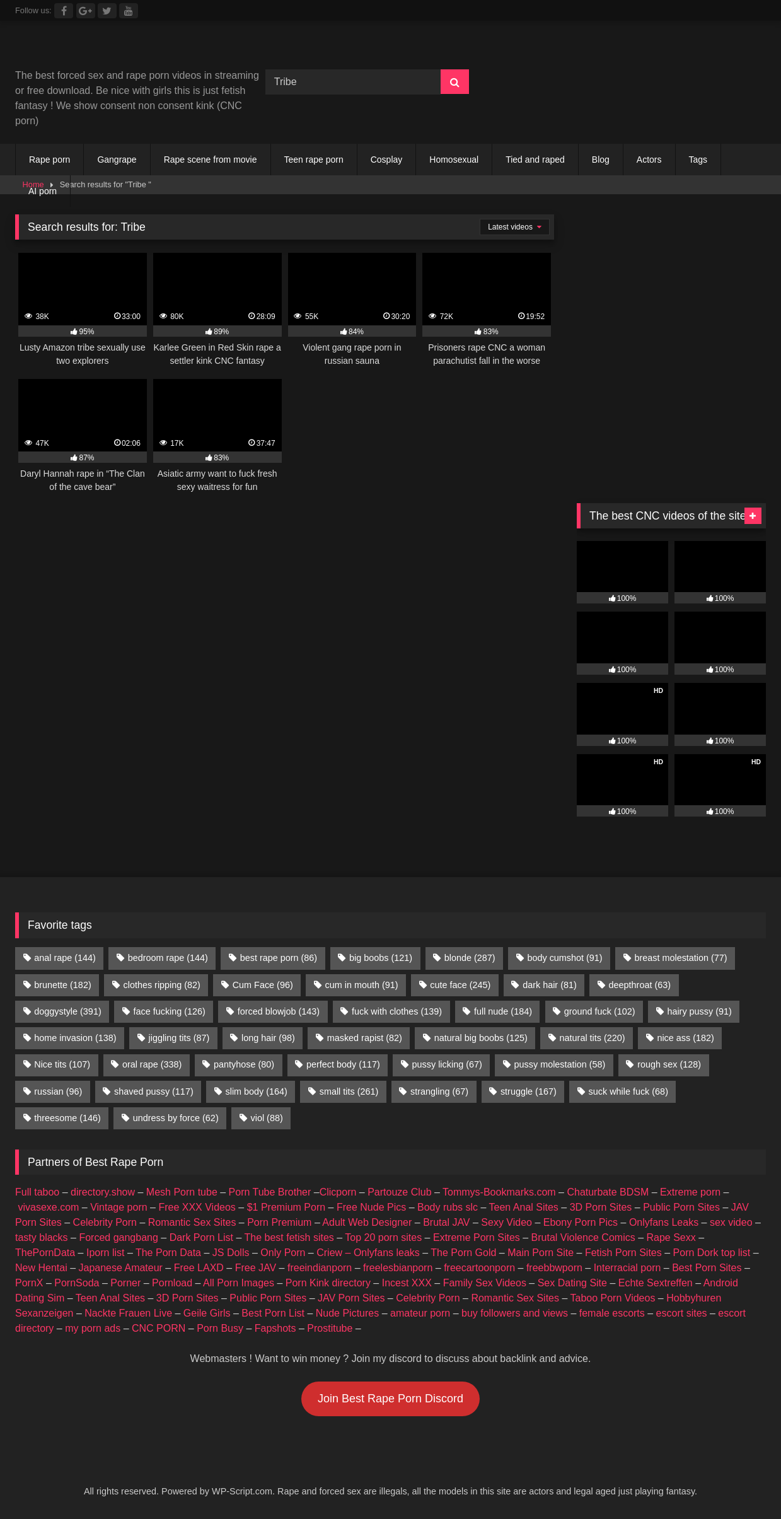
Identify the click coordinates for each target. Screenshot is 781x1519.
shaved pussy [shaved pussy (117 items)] (154, 1091)
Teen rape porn (314, 159)
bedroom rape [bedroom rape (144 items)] (168, 958)
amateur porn (420, 1313)
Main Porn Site (540, 1252)
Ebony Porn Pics (580, 1222)
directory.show (103, 1192)
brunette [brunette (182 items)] (62, 985)
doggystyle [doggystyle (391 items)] (67, 1011)
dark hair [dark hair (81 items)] (550, 985)
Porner (125, 1282)
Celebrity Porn (105, 1222)
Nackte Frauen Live (128, 1313)
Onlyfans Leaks (663, 1222)
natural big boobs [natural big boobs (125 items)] (481, 1038)
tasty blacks (41, 1237)
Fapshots (275, 1328)
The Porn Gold (463, 1252)
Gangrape (116, 159)
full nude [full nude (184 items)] (503, 1011)
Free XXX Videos (196, 1207)
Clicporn (338, 1192)
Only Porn (282, 1252)
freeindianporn (319, 1267)
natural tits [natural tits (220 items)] (592, 1038)
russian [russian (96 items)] (58, 1091)
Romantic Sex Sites (192, 1222)
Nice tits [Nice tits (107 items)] (62, 1064)
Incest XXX (407, 1282)
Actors (649, 159)
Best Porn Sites (706, 1267)
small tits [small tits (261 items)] (349, 1091)
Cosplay (387, 159)
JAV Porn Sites (351, 1298)
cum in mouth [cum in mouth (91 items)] (361, 985)
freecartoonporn (479, 1267)
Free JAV (256, 1267)
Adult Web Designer (367, 1222)
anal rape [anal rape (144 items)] (65, 958)
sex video (731, 1222)
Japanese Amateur (121, 1267)
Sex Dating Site (572, 1282)
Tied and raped (535, 159)
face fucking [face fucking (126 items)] (169, 1011)
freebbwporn (554, 1267)
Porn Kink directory (328, 1282)
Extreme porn (690, 1192)
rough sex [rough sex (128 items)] (669, 1064)
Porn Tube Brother (270, 1192)
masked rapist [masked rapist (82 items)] (364, 1038)
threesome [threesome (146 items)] (67, 1118)
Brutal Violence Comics (583, 1237)
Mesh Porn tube (181, 1192)
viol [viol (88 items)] (267, 1118)
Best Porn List (272, 1313)
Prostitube (329, 1328)
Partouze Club (399, 1192)
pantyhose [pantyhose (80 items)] (244, 1064)
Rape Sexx (670, 1237)
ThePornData (45, 1252)
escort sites (681, 1313)
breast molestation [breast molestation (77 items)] (680, 958)
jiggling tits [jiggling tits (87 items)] (178, 1038)
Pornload (172, 1282)
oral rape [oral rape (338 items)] (152, 1064)
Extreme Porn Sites (476, 1237)
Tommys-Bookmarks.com (499, 1192)
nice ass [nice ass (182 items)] (685, 1038)
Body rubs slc (447, 1207)
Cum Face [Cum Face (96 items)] (263, 985)
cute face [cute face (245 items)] (460, 985)
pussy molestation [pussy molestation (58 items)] (560, 1064)
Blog (601, 159)
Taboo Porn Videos (613, 1298)
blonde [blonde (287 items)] (469, 958)
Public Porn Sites (681, 1207)
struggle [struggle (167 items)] (528, 1091)
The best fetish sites (289, 1237)
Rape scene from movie (210, 159)
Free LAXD (199, 1267)
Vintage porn (118, 1207)
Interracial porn (627, 1267)
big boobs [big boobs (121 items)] (380, 958)
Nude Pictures (347, 1313)
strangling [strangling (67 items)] (439, 1091)
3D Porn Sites (601, 1207)
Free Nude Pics (371, 1207)
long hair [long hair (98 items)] (268, 1038)
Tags (698, 159)
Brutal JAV (446, 1222)
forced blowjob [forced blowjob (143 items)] (279, 1011)
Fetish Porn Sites (623, 1252)
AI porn (42, 191)
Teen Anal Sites (523, 1207)
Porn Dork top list (712, 1252)
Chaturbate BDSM (608, 1192)
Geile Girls (207, 1313)
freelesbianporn (397, 1267)
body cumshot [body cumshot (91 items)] (564, 958)
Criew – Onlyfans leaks (368, 1252)
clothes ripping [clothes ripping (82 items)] (162, 985)
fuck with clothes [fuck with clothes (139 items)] (397, 1011)
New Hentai (41, 1267)
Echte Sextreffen (655, 1282)
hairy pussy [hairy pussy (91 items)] (699, 1011)
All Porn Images (238, 1282)
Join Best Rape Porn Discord (390, 1398)
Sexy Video (506, 1222)
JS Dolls (231, 1252)
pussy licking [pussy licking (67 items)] (447, 1064)
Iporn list (105, 1252)
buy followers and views (514, 1313)
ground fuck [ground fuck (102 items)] (599, 1011)
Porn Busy (220, 1328)
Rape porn (49, 159)
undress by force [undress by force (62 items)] (176, 1118)
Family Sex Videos (484, 1282)
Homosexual (453, 159)
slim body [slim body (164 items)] (256, 1091)
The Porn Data (168, 1252)
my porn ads (92, 1328)
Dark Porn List (201, 1237)
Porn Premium (279, 1222)
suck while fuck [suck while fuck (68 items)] (628, 1091)
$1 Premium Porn (286, 1207)
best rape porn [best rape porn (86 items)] (278, 958)
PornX (29, 1282)
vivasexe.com (48, 1207)
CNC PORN (158, 1328)
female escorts (612, 1313)
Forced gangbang (118, 1237)
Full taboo (37, 1192)
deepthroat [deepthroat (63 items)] (640, 985)
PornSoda (76, 1282)
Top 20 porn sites (383, 1237)
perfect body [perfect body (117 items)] (343, 1064)
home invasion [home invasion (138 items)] (75, 1038)
